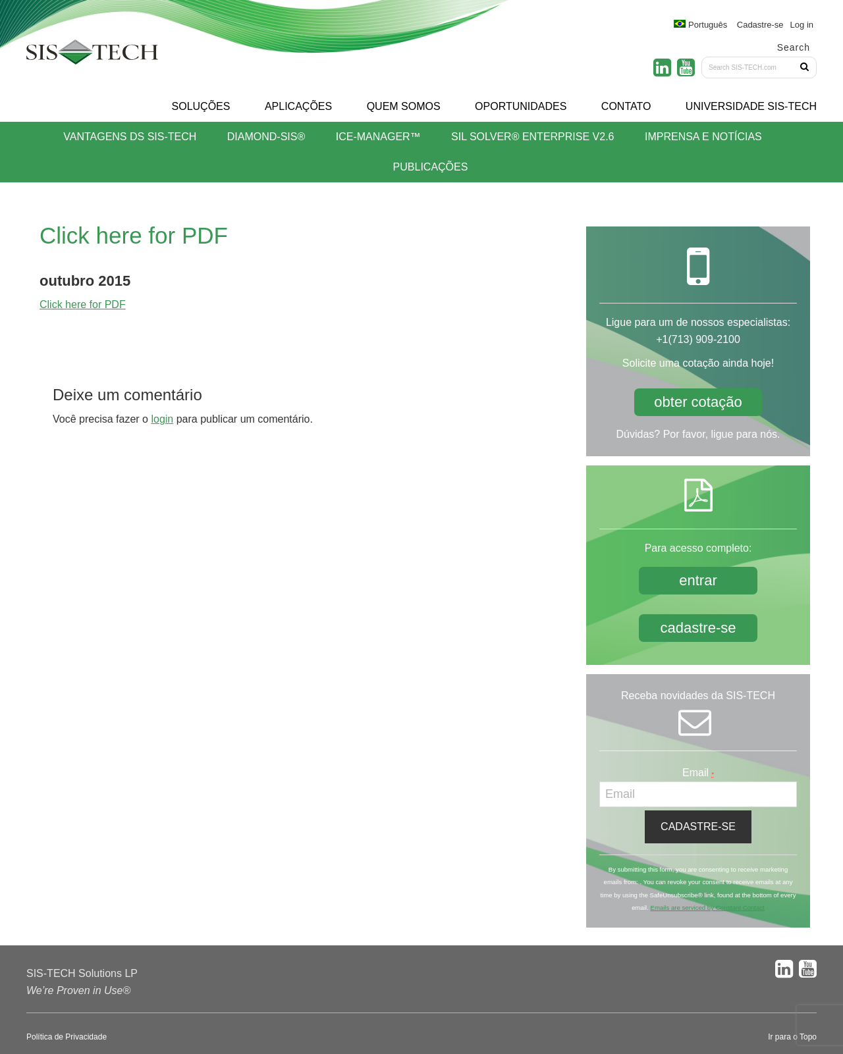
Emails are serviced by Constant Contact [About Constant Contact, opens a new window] (707, 907)
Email (698, 772)
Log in (801, 25)
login (162, 419)
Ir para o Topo (792, 1036)
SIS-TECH (92, 56)
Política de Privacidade (66, 1036)
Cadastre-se (760, 25)
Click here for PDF (83, 304)
